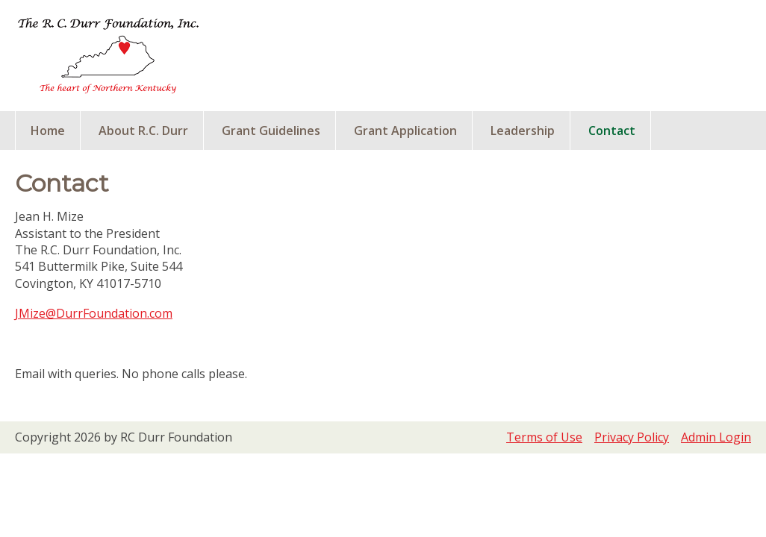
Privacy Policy (631, 437)
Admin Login (716, 437)
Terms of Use (544, 437)
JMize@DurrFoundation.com (93, 313)
